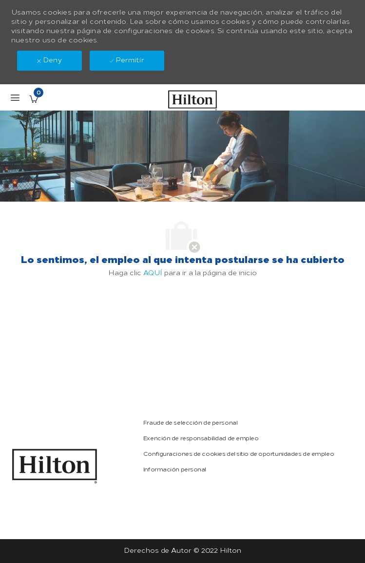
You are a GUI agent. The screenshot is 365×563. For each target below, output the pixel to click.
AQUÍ (152, 273)
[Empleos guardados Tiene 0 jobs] (33, 98)
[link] (54, 466)
